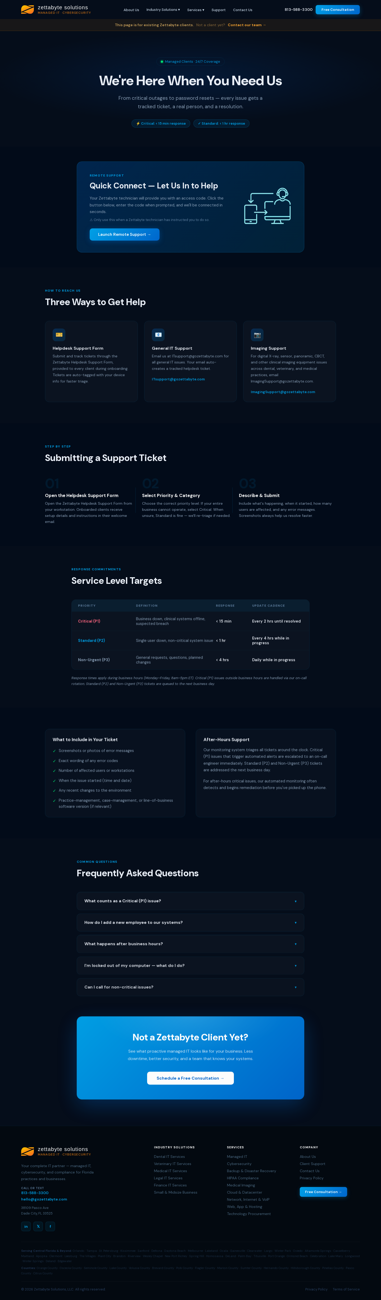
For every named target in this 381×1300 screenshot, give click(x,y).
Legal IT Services (168, 1178)
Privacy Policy (312, 1178)
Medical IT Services (170, 1170)
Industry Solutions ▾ (163, 9)
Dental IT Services (169, 1156)
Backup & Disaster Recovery (251, 1170)
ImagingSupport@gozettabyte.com (283, 394)
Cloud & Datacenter (244, 1192)
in (26, 1226)
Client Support (312, 1163)
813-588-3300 (298, 9)
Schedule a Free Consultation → (190, 1081)
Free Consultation (337, 9)
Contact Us (242, 10)
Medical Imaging (241, 1185)
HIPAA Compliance (243, 1178)
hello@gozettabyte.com (44, 1199)
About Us (131, 10)
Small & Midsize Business (175, 1192)
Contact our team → (247, 24)
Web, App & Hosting (244, 1206)
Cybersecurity (239, 1163)
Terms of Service (346, 1289)
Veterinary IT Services (172, 1163)
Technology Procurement (249, 1213)
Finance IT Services (170, 1185)
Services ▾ (195, 10)
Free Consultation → (323, 1192)
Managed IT (237, 1156)
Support (219, 10)
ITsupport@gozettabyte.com (178, 382)
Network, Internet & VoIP (248, 1199)
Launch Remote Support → (124, 234)
